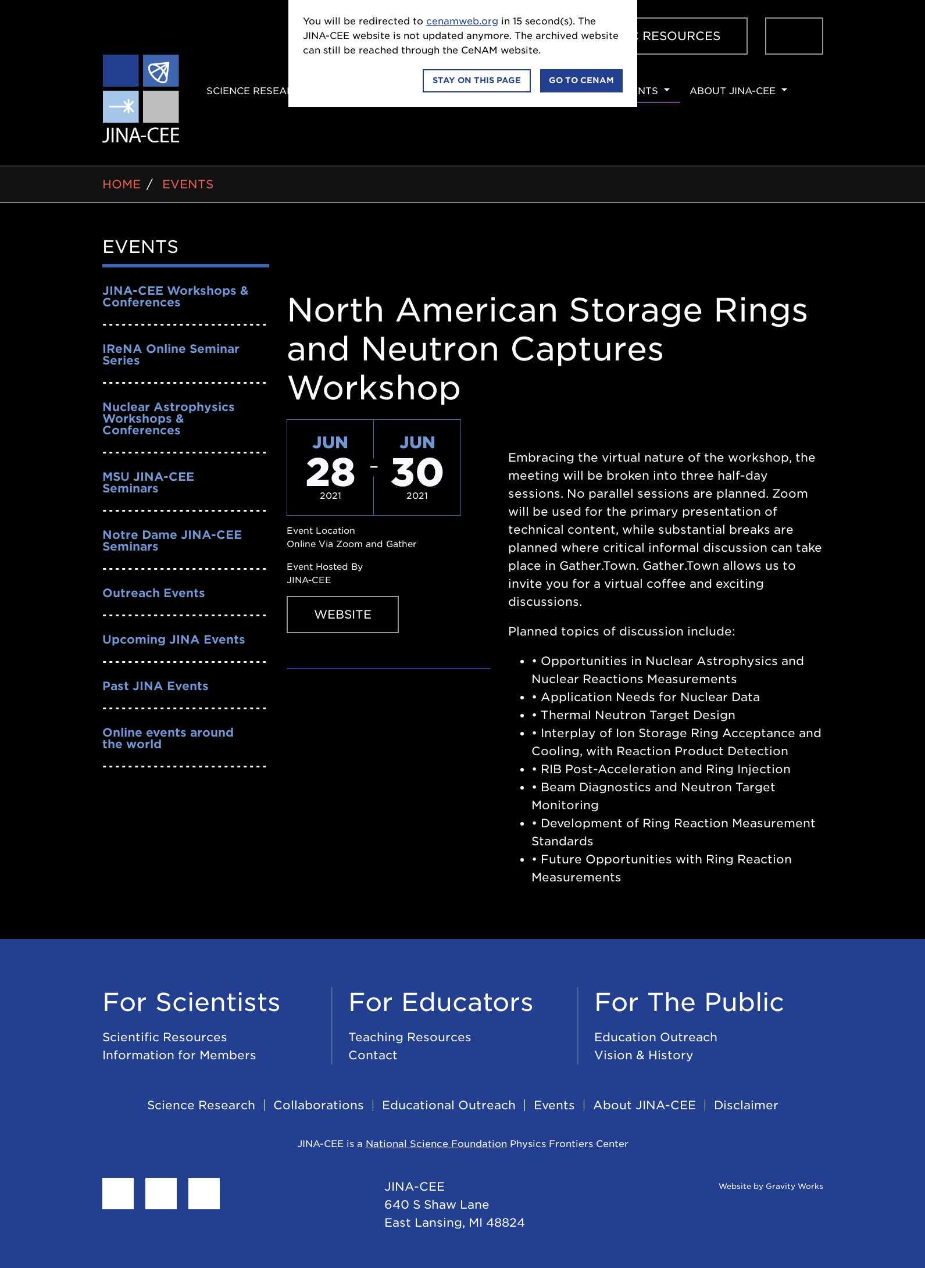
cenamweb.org (462, 21)
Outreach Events (153, 593)
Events (637, 91)
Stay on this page (477, 80)
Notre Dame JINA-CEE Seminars (172, 540)
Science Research (257, 91)
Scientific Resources (644, 36)
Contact (373, 1055)
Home (121, 184)
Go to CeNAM (581, 80)
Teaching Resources (410, 1037)
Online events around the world (168, 738)
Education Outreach (655, 1037)
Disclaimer (746, 1105)
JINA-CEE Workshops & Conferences (175, 296)
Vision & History (644, 1055)
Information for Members (179, 1055)
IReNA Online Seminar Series (171, 354)
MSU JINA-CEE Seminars (148, 482)
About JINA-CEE (733, 91)
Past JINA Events (155, 686)
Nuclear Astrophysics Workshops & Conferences (168, 418)
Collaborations (318, 1105)
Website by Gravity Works (756, 1186)
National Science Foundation (436, 1143)
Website (343, 615)
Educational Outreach (449, 1105)
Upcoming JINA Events (173, 639)
